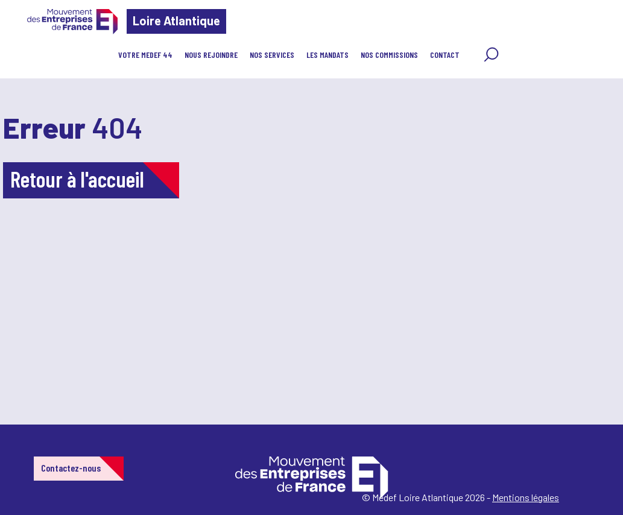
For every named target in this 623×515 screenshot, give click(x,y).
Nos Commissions (389, 54)
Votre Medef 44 (145, 54)
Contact (445, 54)
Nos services (272, 54)
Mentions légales (525, 497)
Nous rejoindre (211, 54)
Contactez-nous (71, 467)
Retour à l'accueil (77, 179)
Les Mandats (327, 54)
